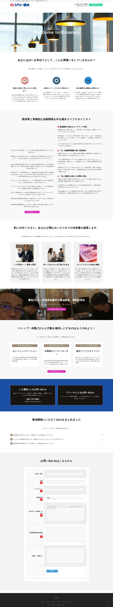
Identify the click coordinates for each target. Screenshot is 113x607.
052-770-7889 (82, 4)
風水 (65, 498)
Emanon (63, 604)
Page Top (56, 597)
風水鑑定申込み (95, 4)
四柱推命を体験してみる (56, 309)
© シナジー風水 (51, 604)
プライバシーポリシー (67, 601)
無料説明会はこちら (32, 212)
